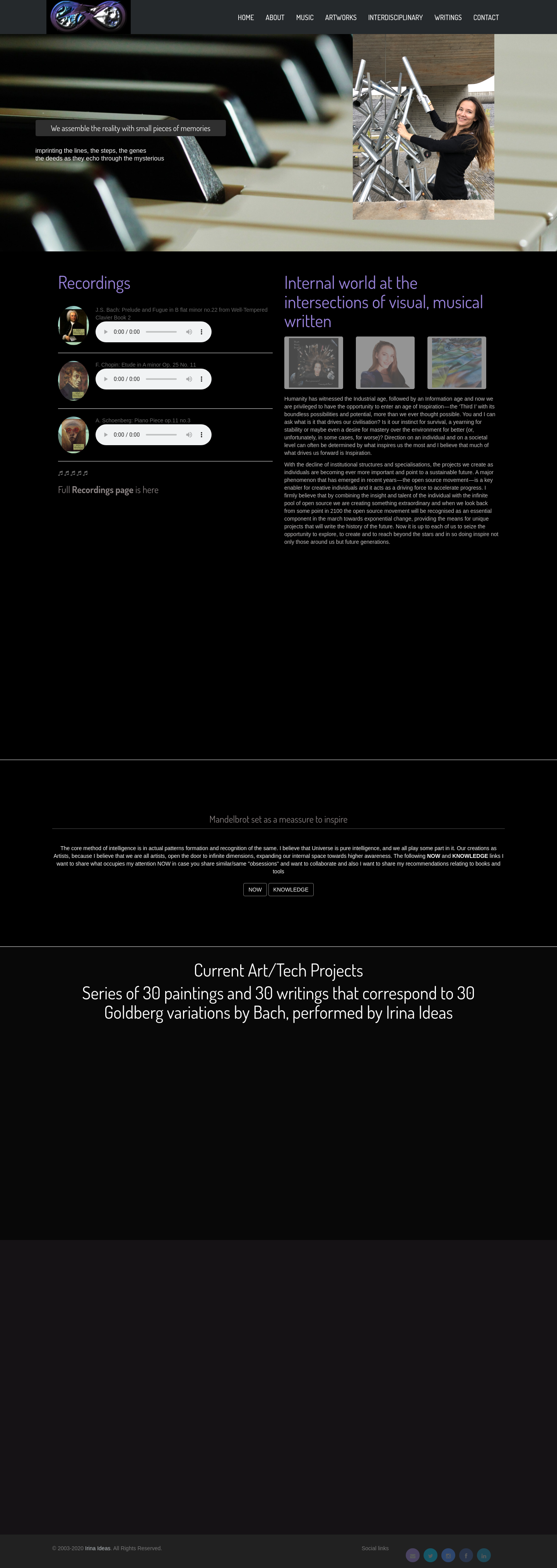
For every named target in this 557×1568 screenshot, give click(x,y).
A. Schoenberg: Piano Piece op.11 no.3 (143, 420)
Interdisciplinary (395, 17)
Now (254, 889)
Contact (486, 17)
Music (305, 17)
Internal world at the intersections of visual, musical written (384, 301)
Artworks (341, 17)
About (275, 17)
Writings (448, 17)
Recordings (94, 282)
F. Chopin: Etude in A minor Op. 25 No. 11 (146, 365)
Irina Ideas (97, 1548)
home (246, 17)
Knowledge (291, 889)
